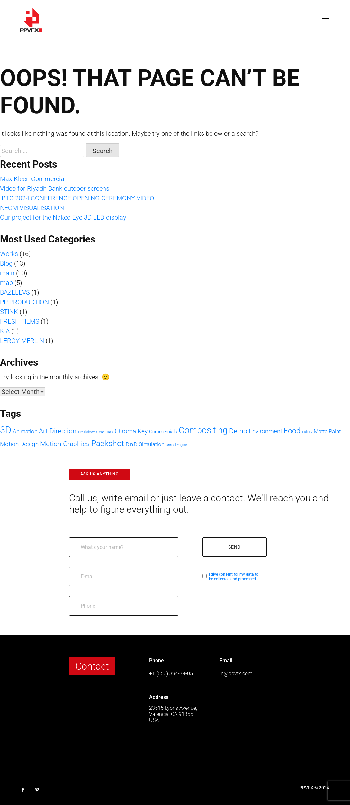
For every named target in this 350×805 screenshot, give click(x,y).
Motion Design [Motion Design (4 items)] (19, 444)
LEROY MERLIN (22, 340)
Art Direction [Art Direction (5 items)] (57, 431)
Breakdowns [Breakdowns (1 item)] (87, 432)
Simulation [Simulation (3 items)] (151, 444)
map (6, 283)
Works (9, 254)
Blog (6, 263)
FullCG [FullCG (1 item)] (307, 432)
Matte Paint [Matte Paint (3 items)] (327, 431)
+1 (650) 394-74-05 (171, 674)
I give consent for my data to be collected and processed (233, 576)
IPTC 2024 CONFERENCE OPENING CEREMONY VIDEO (77, 198)
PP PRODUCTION (24, 302)
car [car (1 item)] (101, 432)
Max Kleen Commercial (33, 179)
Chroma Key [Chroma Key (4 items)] (131, 431)
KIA (5, 331)
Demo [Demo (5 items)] (238, 431)
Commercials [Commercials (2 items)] (163, 432)
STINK (9, 312)
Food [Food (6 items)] (292, 430)
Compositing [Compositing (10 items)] (203, 430)
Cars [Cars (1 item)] (109, 432)
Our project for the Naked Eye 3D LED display (63, 217)
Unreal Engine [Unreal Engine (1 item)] (176, 445)
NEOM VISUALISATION (32, 208)
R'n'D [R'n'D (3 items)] (131, 444)
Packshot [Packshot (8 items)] (107, 443)
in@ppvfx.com (236, 674)
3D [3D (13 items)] (5, 430)
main (7, 273)
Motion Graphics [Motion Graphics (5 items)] (65, 444)
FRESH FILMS (19, 321)
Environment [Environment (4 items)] (265, 431)
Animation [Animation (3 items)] (25, 431)
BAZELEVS (15, 292)
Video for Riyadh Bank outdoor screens (54, 188)
